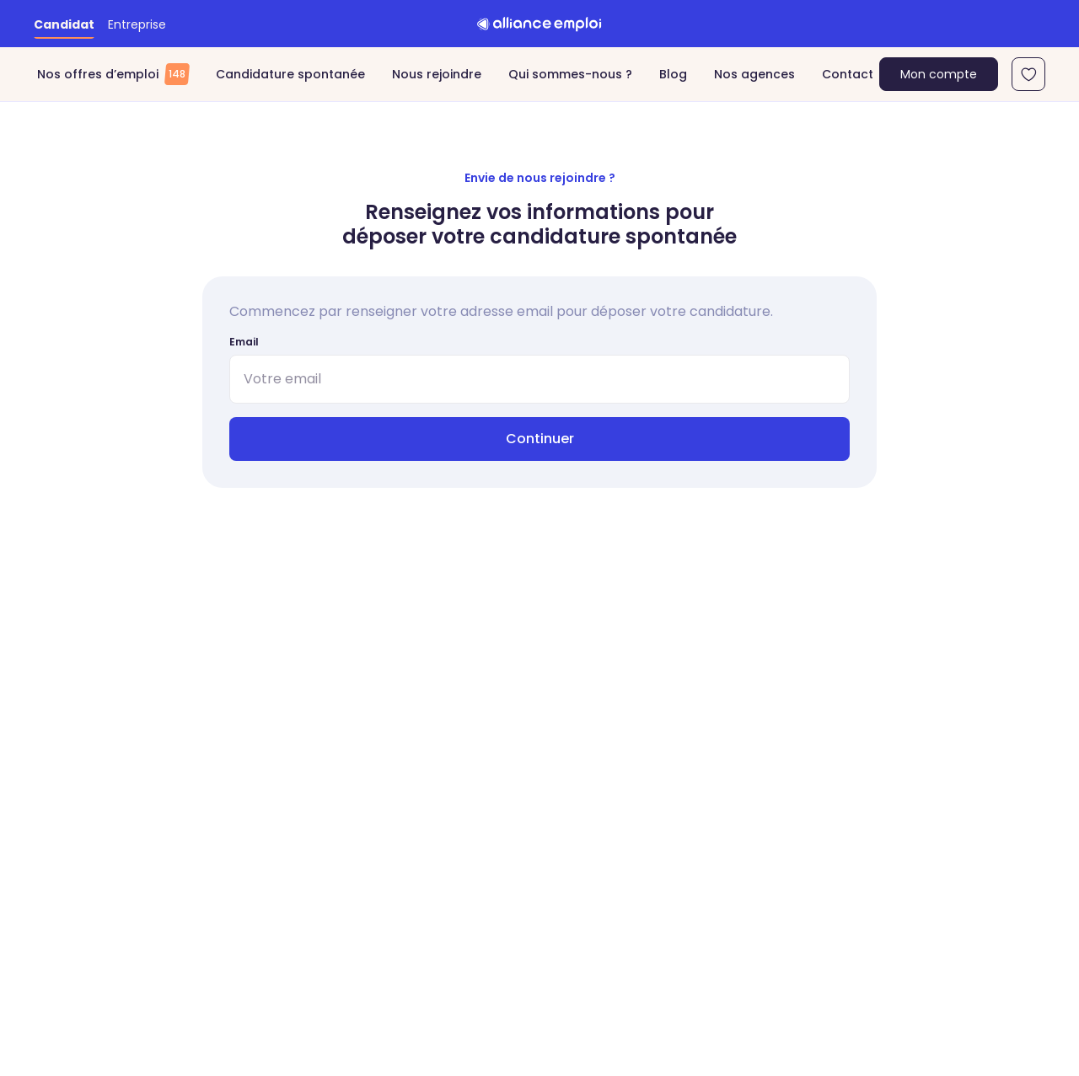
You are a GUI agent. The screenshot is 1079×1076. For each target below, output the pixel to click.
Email (244, 342)
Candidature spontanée (290, 74)
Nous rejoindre (436, 74)
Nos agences (754, 74)
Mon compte (938, 74)
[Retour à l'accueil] (539, 23)
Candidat (64, 24)
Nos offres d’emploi (113, 74)
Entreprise (137, 24)
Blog (673, 74)
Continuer (540, 438)
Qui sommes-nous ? (570, 74)
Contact (847, 74)
